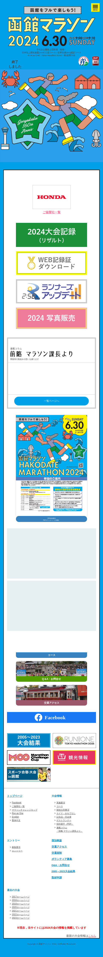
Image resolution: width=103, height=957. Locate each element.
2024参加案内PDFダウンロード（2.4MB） (51, 523)
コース (59, 812)
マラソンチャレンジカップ (26, 815)
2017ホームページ (21, 902)
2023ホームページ (21, 923)
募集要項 (16, 853)
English (16, 823)
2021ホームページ (21, 916)
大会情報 (57, 801)
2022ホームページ (21, 920)
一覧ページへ (51, 401)
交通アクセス (60, 852)
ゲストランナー (64, 826)
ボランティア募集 (63, 864)
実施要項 (61, 808)
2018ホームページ (21, 906)
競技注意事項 (63, 815)
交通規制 (57, 858)
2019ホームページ (21, 909)
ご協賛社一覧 (51, 212)
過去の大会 (14, 895)
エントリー (14, 846)
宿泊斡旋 (57, 846)
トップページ (15, 801)
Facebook (17, 808)
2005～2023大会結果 (64, 877)
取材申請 (57, 883)
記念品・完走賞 (64, 823)
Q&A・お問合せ (61, 871)
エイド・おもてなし (67, 819)
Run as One (18, 819)
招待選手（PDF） (65, 830)
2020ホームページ (21, 913)
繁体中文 (16, 826)
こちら (92, 941)
